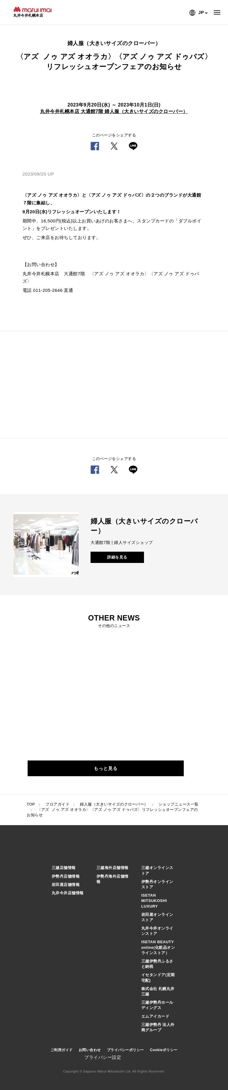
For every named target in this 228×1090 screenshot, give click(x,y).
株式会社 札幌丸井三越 (158, 991)
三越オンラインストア (157, 870)
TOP (31, 804)
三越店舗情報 (64, 867)
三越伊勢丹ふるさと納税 (157, 964)
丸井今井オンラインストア (157, 931)
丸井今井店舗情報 (68, 893)
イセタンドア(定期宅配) (158, 977)
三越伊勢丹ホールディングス (157, 1005)
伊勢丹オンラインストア (157, 884)
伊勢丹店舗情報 (66, 876)
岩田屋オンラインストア (157, 917)
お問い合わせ (90, 1050)
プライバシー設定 (102, 1057)
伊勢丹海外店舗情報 (112, 879)
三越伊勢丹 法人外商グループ (158, 1027)
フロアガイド (57, 804)
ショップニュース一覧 (179, 804)
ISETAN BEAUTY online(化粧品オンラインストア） (158, 947)
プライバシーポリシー (125, 1050)
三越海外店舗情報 (112, 867)
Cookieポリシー (164, 1050)
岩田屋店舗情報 (66, 884)
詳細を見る (117, 557)
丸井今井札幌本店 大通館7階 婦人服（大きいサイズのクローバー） (114, 111)
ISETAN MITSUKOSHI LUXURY (154, 900)
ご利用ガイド (61, 1050)
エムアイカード (155, 1016)
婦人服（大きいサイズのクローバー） (114, 804)
